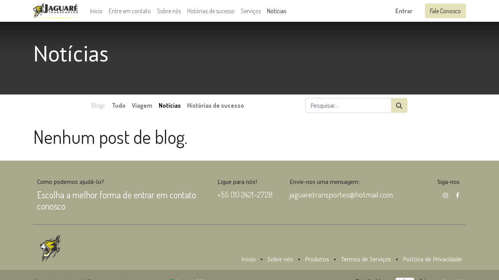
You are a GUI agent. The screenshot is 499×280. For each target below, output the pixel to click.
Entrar (403, 11)
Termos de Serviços (366, 259)
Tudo (119, 105)
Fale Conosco (445, 11)
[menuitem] (96, 11)
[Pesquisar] (399, 105)
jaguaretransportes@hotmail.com (341, 194)
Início (248, 259)
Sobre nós (280, 259)
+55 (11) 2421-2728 (245, 194)
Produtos (317, 259)
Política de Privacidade (432, 259)
